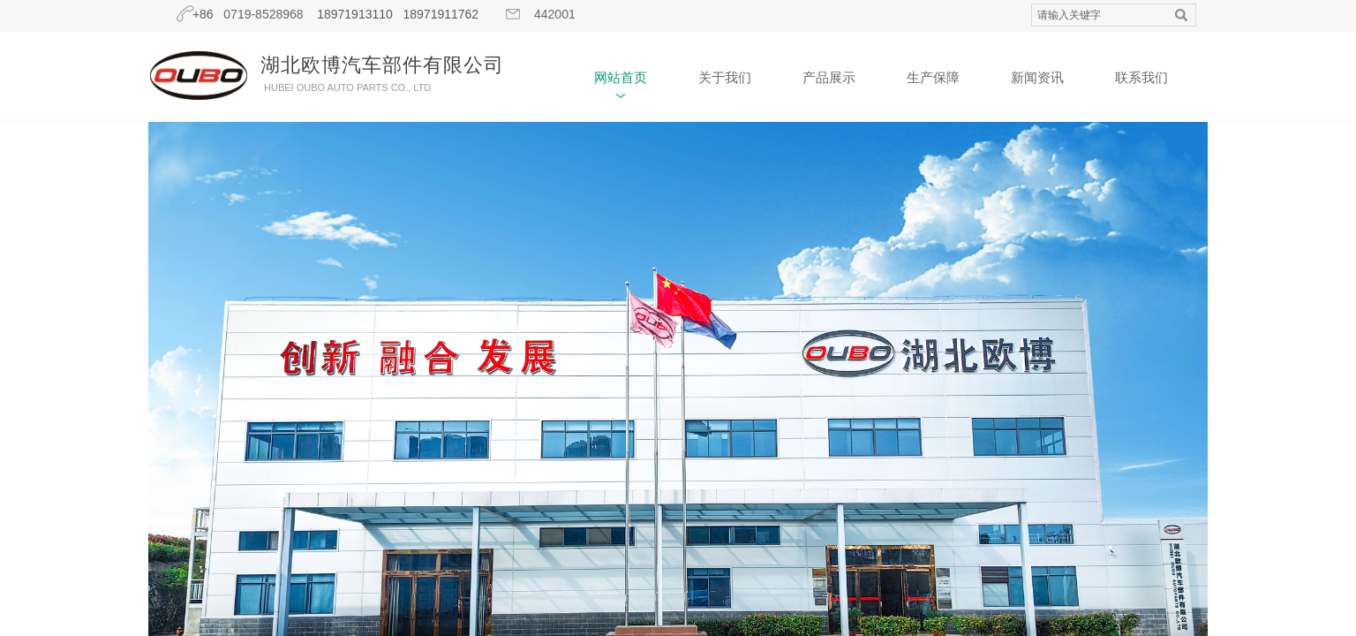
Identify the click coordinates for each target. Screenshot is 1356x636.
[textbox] (1097, 15)
